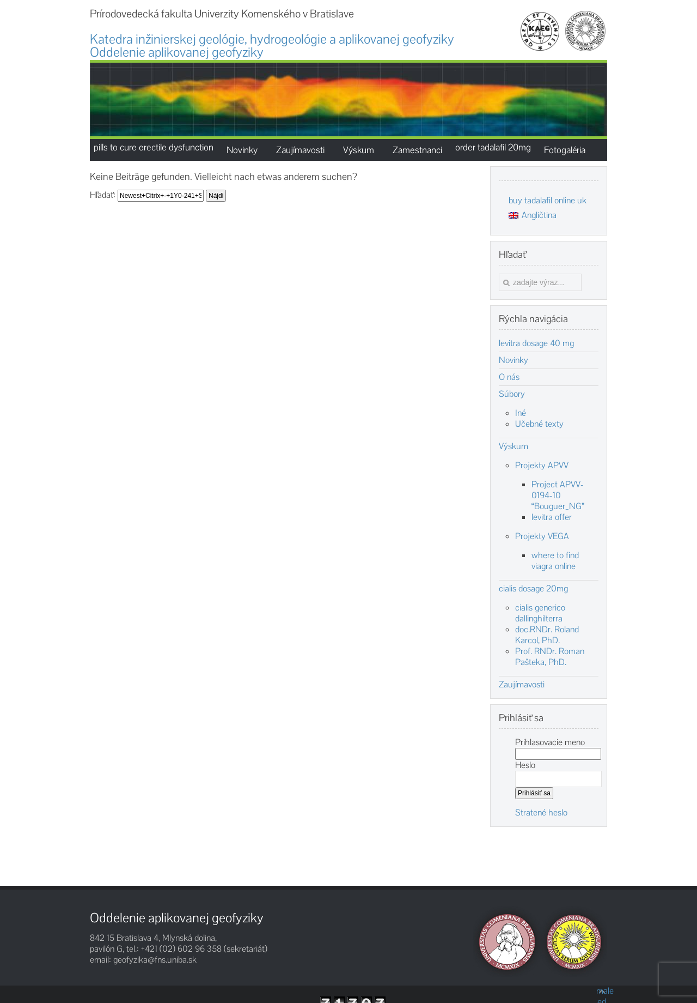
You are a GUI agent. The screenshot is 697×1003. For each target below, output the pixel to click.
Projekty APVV (541, 465)
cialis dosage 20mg (533, 588)
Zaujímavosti (522, 684)
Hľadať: (102, 195)
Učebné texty (539, 424)
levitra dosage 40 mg (536, 343)
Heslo (525, 765)
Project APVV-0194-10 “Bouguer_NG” (557, 495)
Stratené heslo (541, 812)
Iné (520, 413)
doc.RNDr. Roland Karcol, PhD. (547, 635)
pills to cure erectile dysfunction (153, 147)
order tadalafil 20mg (493, 147)
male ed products (601, 991)
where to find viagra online (555, 560)
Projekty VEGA (542, 536)
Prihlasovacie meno (550, 742)
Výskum (513, 446)
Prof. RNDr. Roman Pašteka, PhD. (549, 656)
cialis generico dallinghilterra (540, 613)
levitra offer (551, 517)
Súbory (512, 394)
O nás (509, 377)
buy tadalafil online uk (547, 200)
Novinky (513, 360)
